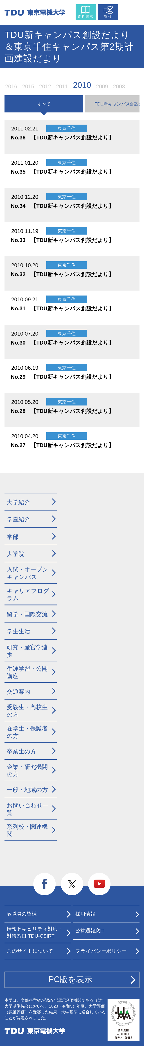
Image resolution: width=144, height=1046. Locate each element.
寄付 (108, 16)
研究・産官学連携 (27, 651)
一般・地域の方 (27, 789)
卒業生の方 (21, 751)
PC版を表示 (70, 979)
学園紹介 (18, 519)
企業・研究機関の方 (27, 771)
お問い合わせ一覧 (28, 809)
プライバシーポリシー (101, 951)
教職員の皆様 (22, 914)
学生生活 (18, 631)
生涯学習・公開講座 (27, 672)
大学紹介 (18, 502)
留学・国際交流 (27, 614)
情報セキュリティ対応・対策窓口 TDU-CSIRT (35, 932)
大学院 (15, 554)
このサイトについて (30, 951)
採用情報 (85, 914)
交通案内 (18, 691)
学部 (12, 536)
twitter (72, 884)
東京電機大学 (34, 1031)
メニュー (129, 11)
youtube (99, 884)
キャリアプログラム (28, 594)
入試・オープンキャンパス (27, 573)
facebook (44, 884)
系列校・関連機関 (27, 830)
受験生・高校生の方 (27, 711)
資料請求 (86, 16)
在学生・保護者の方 (27, 732)
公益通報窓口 (90, 931)
